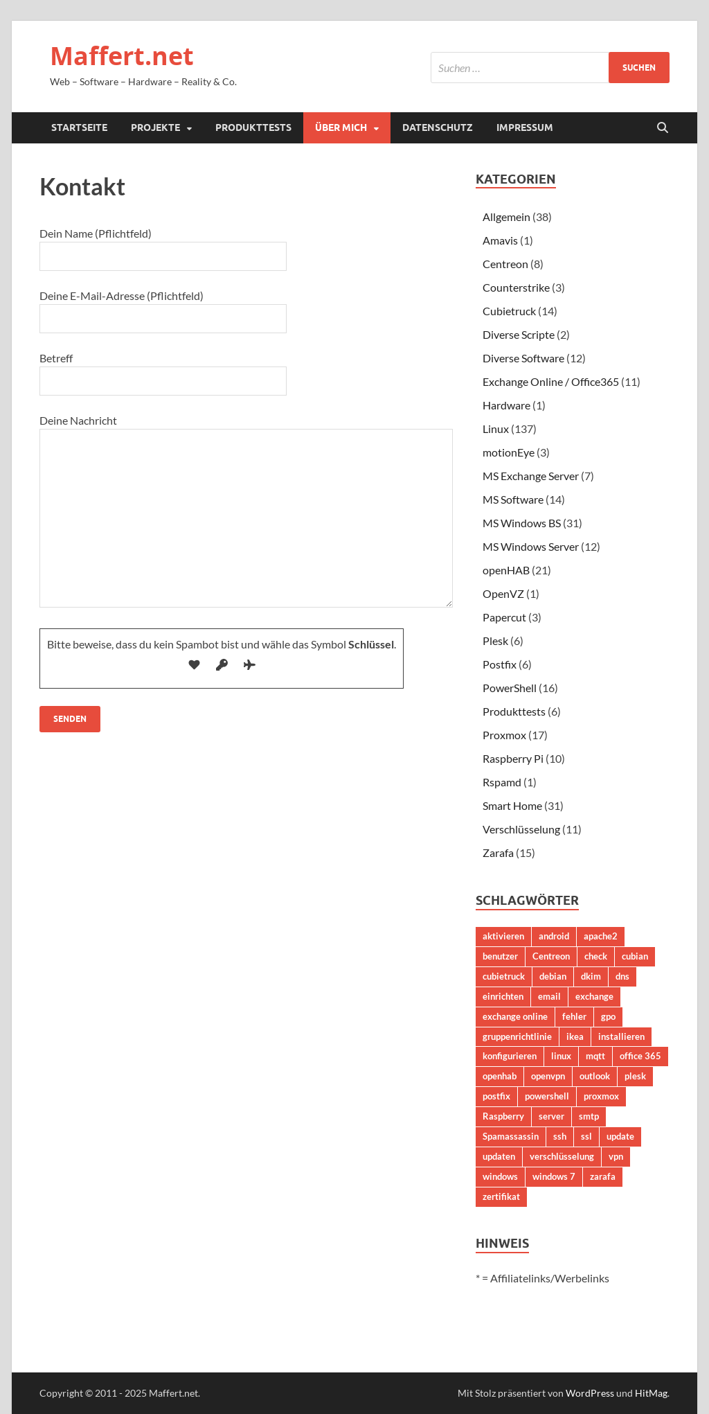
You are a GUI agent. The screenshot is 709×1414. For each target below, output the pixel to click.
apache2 (601, 936)
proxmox (601, 1096)
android (554, 936)
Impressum (524, 127)
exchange (594, 996)
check (595, 956)
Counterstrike (516, 287)
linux (561, 1055)
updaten (499, 1156)
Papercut (504, 617)
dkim (591, 976)
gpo (608, 1016)
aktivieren (503, 936)
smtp (589, 1116)
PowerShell (510, 687)
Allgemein (506, 216)
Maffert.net (122, 56)
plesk (635, 1075)
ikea (575, 1036)
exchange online (515, 1016)
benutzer (500, 956)
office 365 (640, 1055)
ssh (559, 1136)
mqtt (595, 1055)
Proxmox (504, 734)
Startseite (79, 127)
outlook (595, 1075)
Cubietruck (509, 310)
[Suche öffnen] (662, 128)
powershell (547, 1096)
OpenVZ (503, 593)
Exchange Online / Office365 (551, 381)
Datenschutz (437, 127)
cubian (635, 956)
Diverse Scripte (519, 334)
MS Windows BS (522, 522)
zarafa (603, 1176)
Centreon (505, 263)
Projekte (155, 127)
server (551, 1116)
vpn (616, 1156)
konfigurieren (510, 1055)
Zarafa (498, 852)
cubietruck (504, 976)
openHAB (506, 569)
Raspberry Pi (513, 758)
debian (552, 976)
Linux (496, 428)
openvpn (548, 1075)
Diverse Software (523, 357)
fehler (574, 1016)
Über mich (341, 127)
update (620, 1136)
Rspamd (502, 781)
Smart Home (512, 805)
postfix (496, 1096)
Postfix (500, 664)
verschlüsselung (562, 1156)
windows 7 (553, 1176)
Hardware (506, 405)
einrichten (503, 996)
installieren (621, 1036)
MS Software (513, 499)
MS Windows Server (531, 546)
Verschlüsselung (521, 829)
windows (500, 1176)
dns (622, 976)
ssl (586, 1136)
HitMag (651, 1393)
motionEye (509, 452)
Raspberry (503, 1116)
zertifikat (501, 1196)
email (549, 996)
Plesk (495, 640)
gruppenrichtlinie (517, 1036)
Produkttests (253, 127)
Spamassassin (511, 1136)
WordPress (590, 1393)
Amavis (500, 240)
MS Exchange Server (531, 475)
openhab (500, 1075)
